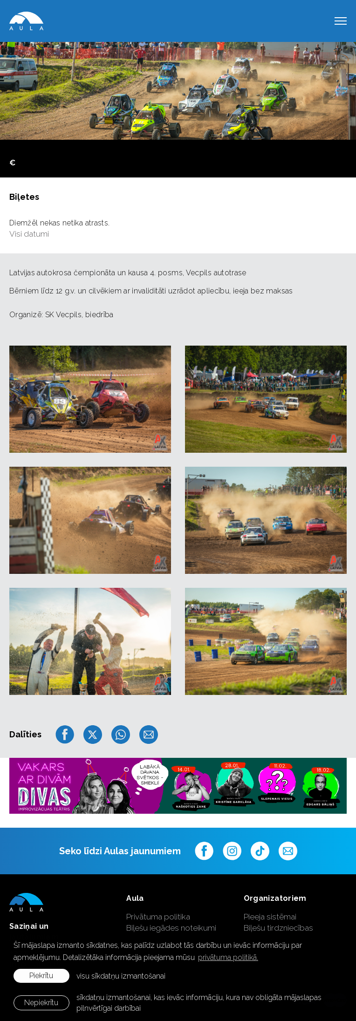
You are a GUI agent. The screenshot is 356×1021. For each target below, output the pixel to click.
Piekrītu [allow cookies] (41, 975)
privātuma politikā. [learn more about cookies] (228, 957)
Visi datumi (29, 233)
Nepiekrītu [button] (41, 1002)
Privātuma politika (158, 916)
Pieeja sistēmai (270, 916)
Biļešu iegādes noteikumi (171, 928)
